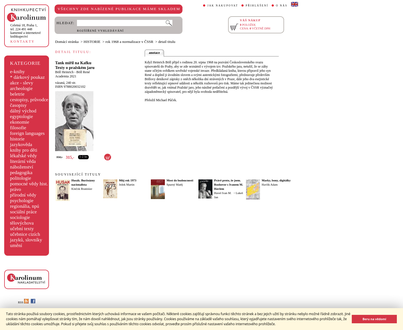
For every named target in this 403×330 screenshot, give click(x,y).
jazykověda (21, 144)
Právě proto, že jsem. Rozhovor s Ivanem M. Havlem (228, 184)
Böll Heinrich (64, 72)
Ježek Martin (126, 184)
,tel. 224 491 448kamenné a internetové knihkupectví (25, 30)
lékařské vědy (23, 155)
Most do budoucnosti (180, 180)
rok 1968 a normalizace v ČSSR (129, 42)
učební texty (22, 228)
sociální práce (23, 211)
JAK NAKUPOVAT (222, 5)
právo (15, 189)
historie (17, 139)
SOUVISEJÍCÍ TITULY (78, 174)
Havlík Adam (270, 184)
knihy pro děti (23, 150)
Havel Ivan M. (222, 193)
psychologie (22, 200)
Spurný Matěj (175, 184)
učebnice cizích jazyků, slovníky (26, 237)
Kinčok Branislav (81, 188)
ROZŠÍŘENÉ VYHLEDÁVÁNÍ (100, 30)
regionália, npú (24, 206)
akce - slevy (21, 83)
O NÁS (281, 5)
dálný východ (23, 111)
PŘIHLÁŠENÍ (257, 5)
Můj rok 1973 (127, 180)
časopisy (18, 105)
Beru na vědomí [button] (374, 319)
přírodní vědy (23, 195)
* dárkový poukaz (27, 77)
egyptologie (21, 116)
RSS (23, 302)
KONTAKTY (22, 41)
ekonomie (19, 122)
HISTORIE (92, 42)
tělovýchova (22, 223)
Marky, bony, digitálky (276, 180)
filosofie (18, 127)
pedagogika (21, 172)
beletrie (17, 94)
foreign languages (27, 133)
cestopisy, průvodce (29, 99)
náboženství (21, 167)
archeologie (21, 88)
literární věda (23, 161)
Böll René (83, 72)
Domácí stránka (67, 42)
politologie (20, 178)
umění (16, 245)
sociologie (20, 217)
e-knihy (17, 71)
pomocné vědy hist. (29, 183)
